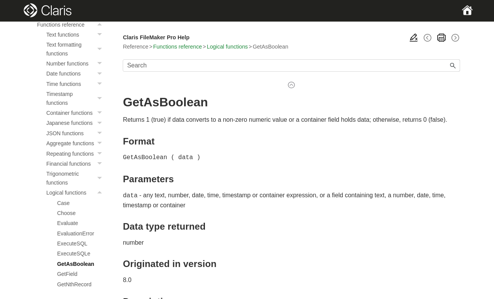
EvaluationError (75, 233)
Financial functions (76, 164)
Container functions (76, 113)
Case (63, 203)
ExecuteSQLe (73, 253)
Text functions (76, 34)
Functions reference (71, 24)
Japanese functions (76, 123)
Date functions (76, 73)
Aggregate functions (76, 143)
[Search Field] (291, 65)
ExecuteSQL (72, 243)
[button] (100, 24)
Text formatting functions (76, 49)
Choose (66, 213)
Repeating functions (76, 154)
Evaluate (67, 223)
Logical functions (76, 192)
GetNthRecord (74, 284)
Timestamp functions (76, 98)
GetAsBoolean (75, 264)
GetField (67, 274)
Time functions (76, 84)
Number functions (76, 63)
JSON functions (76, 133)
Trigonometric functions (76, 178)
